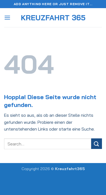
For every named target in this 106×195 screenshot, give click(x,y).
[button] (7, 17)
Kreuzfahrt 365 (53, 17)
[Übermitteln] (96, 143)
